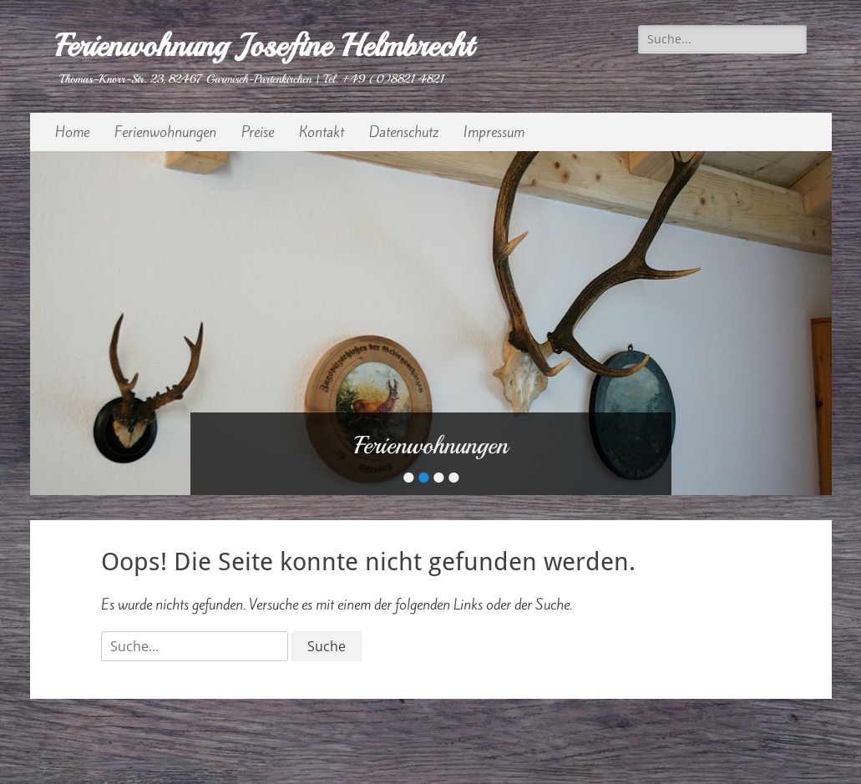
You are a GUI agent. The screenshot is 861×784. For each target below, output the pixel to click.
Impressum (493, 132)
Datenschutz (403, 132)
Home (72, 132)
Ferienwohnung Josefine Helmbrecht (264, 45)
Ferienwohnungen (165, 132)
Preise (257, 132)
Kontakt (321, 132)
